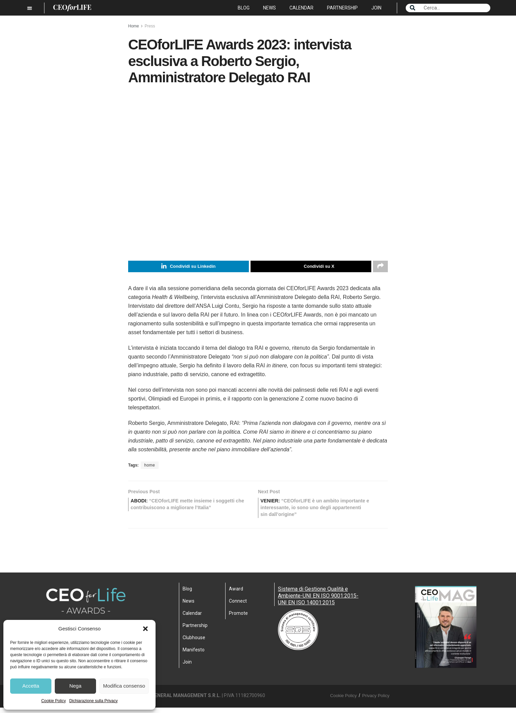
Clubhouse (194, 642)
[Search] (412, 8)
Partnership (342, 7)
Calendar (301, 7)
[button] (145, 628)
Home (133, 26)
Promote (238, 618)
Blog (244, 7)
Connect (238, 606)
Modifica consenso (124, 686)
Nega (75, 686)
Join (376, 7)
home (149, 466)
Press (150, 26)
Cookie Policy (53, 700)
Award (236, 594)
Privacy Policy (376, 700)
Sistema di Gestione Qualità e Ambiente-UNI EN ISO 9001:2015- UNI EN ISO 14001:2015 (318, 601)
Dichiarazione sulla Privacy (93, 700)
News (269, 7)
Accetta (30, 686)
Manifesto (194, 654)
